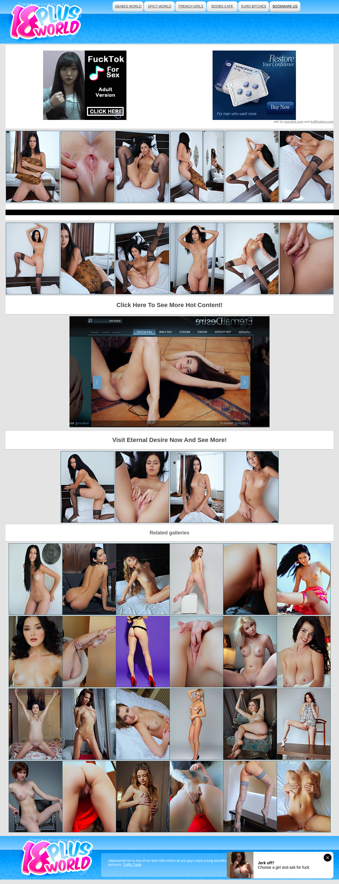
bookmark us (285, 6)
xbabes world (128, 6)
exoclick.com (293, 121)
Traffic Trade (132, 865)
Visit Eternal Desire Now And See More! (169, 439)
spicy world (159, 6)
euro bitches (253, 6)
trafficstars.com (321, 121)
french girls (190, 6)
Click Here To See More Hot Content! (169, 305)
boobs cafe (222, 6)
